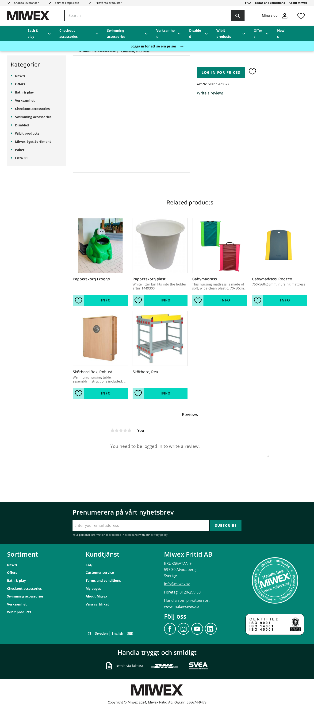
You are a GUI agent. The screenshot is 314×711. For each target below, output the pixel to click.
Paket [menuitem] (19, 150)
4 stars (125, 430)
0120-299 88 (190, 592)
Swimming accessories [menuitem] (116, 33)
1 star (112, 430)
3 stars (121, 430)
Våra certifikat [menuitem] (97, 604)
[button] (301, 16)
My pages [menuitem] (93, 588)
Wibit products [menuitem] (223, 33)
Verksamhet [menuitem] (165, 33)
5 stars (129, 430)
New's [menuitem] (281, 33)
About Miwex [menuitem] (298, 3)
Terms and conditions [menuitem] (270, 3)
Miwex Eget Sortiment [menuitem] (33, 141)
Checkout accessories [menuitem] (68, 33)
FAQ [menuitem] (248, 3)
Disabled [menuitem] (195, 33)
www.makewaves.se (181, 606)
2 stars (117, 430)
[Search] (237, 15)
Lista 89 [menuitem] (21, 158)
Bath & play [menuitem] (32, 33)
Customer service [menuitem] (100, 572)
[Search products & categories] (154, 15)
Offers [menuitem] (258, 33)
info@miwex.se (177, 583)
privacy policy (159, 534)
